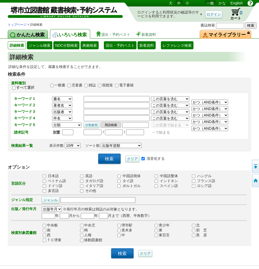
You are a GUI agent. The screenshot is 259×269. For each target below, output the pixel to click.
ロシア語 (202, 186)
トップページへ (255, 180)
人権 (85, 235)
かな (222, 3)
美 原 (199, 235)
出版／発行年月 (24, 209)
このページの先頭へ (255, 166)
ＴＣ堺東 (52, 240)
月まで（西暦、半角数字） (125, 215)
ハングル (202, 176)
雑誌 (92, 85)
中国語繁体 (166, 176)
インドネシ (166, 181)
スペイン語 (166, 186)
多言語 (51, 191)
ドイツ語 (52, 186)
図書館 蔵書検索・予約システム (62, 11)
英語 (86, 176)
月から (70, 215)
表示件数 (65, 145)
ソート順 (113, 145)
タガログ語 (91, 181)
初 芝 (199, 230)
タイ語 (125, 181)
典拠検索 (89, 45)
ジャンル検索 (40, 45)
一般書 (59, 85)
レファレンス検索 (177, 45)
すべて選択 (25, 87)
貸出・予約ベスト (120, 45)
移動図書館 (91, 240)
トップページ (17, 24)
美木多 (124, 230)
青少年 (162, 225)
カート (233, 14)
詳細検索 (17, 45)
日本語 (51, 176)
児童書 (76, 85)
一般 (210, 3)
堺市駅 (124, 225)
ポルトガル (129, 186)
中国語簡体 (129, 176)
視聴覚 (107, 85)
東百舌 (162, 235)
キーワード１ (25, 98)
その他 (88, 191)
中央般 (50, 225)
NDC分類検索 (66, 45)
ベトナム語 (54, 181)
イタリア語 (91, 186)
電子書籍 (126, 85)
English (237, 3)
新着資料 (146, 45)
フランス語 (203, 181)
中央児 (87, 225)
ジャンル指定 (22, 200)
